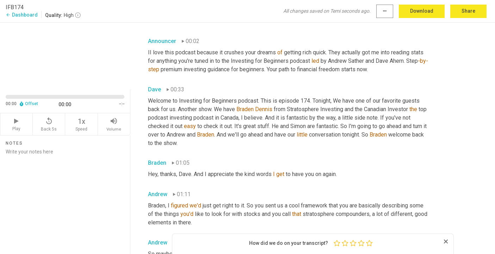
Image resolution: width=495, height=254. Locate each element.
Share (468, 11)
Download (421, 11)
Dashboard (22, 15)
